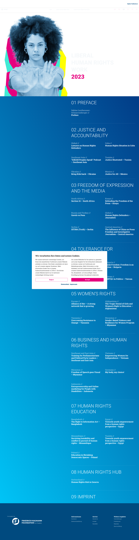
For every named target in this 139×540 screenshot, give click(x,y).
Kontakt (94, 521)
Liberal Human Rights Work (62, 10)
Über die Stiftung (118, 526)
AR (115, 10)
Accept (87, 280)
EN (124, 10)
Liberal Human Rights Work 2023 (82, 10)
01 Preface (84, 102)
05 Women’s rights (93, 293)
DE (119, 10)
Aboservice (95, 519)
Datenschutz (65, 284)
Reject (51, 280)
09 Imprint (83, 497)
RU (137, 10)
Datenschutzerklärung (76, 521)
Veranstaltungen (118, 519)
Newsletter (95, 524)
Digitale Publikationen (132, 4)
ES (128, 10)
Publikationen (117, 521)
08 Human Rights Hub (96, 472)
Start (51, 10)
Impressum (74, 519)
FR (132, 10)
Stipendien (116, 524)
